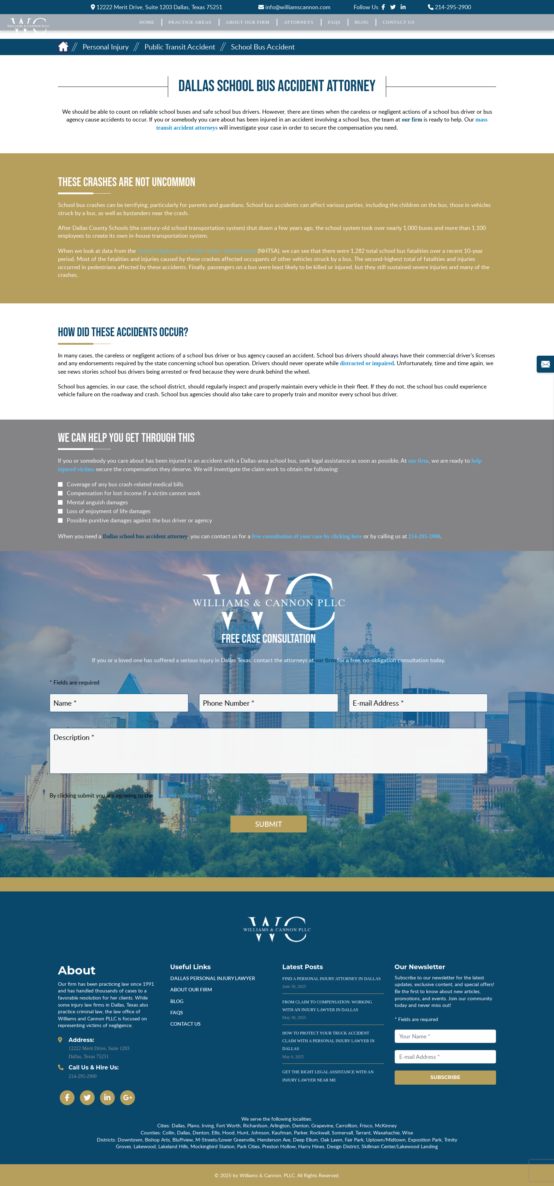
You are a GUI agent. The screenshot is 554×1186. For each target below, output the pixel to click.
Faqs (176, 1012)
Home (147, 22)
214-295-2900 (449, 7)
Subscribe (445, 1077)
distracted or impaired (367, 363)
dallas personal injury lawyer (212, 978)
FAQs (334, 22)
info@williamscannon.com (294, 7)
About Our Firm (248, 22)
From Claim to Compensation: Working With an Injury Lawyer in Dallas (327, 1010)
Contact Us (398, 22)
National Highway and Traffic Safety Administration (196, 251)
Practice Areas (190, 22)
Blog (362, 22)
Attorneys (299, 22)
